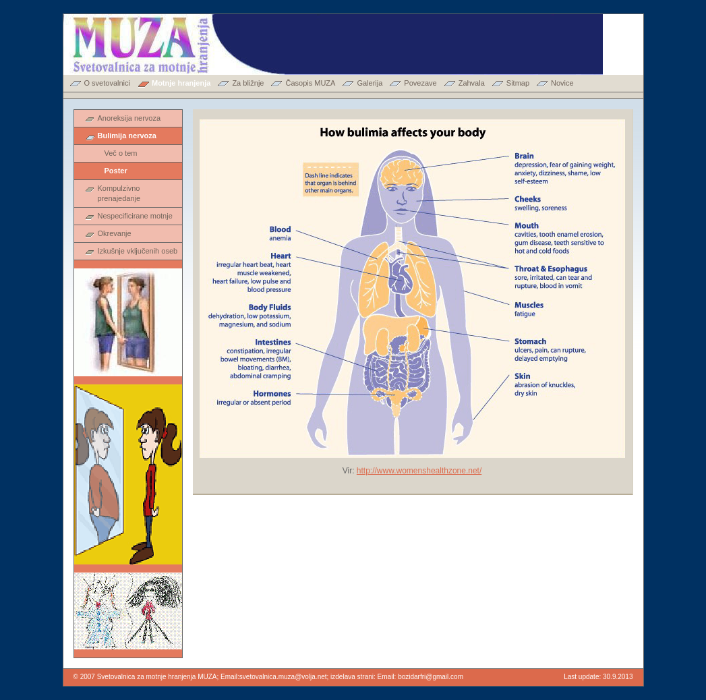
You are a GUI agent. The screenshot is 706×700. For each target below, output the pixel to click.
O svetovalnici (107, 83)
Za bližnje (248, 83)
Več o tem (121, 153)
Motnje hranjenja (181, 83)
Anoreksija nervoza (129, 118)
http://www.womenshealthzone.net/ (419, 470)
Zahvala (472, 83)
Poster (116, 171)
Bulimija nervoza (127, 136)
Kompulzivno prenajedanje (119, 193)
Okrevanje (114, 233)
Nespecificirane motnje (135, 216)
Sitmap (517, 83)
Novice (562, 83)
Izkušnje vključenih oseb (138, 251)
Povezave (420, 83)
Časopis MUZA (310, 83)
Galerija (369, 83)
